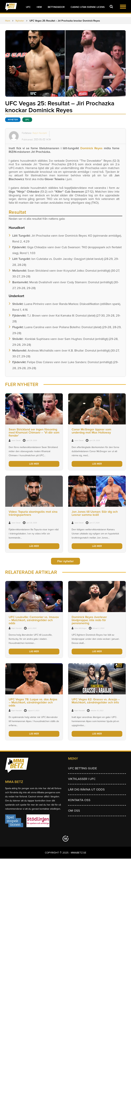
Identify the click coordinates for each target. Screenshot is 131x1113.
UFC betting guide (82, 768)
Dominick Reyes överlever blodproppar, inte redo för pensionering (89, 620)
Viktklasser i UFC (82, 779)
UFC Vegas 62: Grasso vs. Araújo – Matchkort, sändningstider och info (96, 701)
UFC (28, 7)
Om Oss (74, 811)
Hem (39, 7)
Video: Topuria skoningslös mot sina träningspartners (33, 513)
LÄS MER (34, 463)
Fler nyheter (65, 561)
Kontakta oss (79, 800)
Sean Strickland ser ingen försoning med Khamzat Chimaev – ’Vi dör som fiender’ (34, 432)
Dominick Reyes (91, 148)
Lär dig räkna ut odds (86, 789)
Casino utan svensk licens (88, 7)
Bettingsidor (56, 7)
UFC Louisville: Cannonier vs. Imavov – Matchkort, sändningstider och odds (34, 620)
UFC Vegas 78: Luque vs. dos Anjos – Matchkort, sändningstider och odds (33, 702)
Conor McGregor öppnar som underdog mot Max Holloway (91, 431)
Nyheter (13, 119)
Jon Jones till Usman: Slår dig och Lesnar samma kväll (95, 513)
